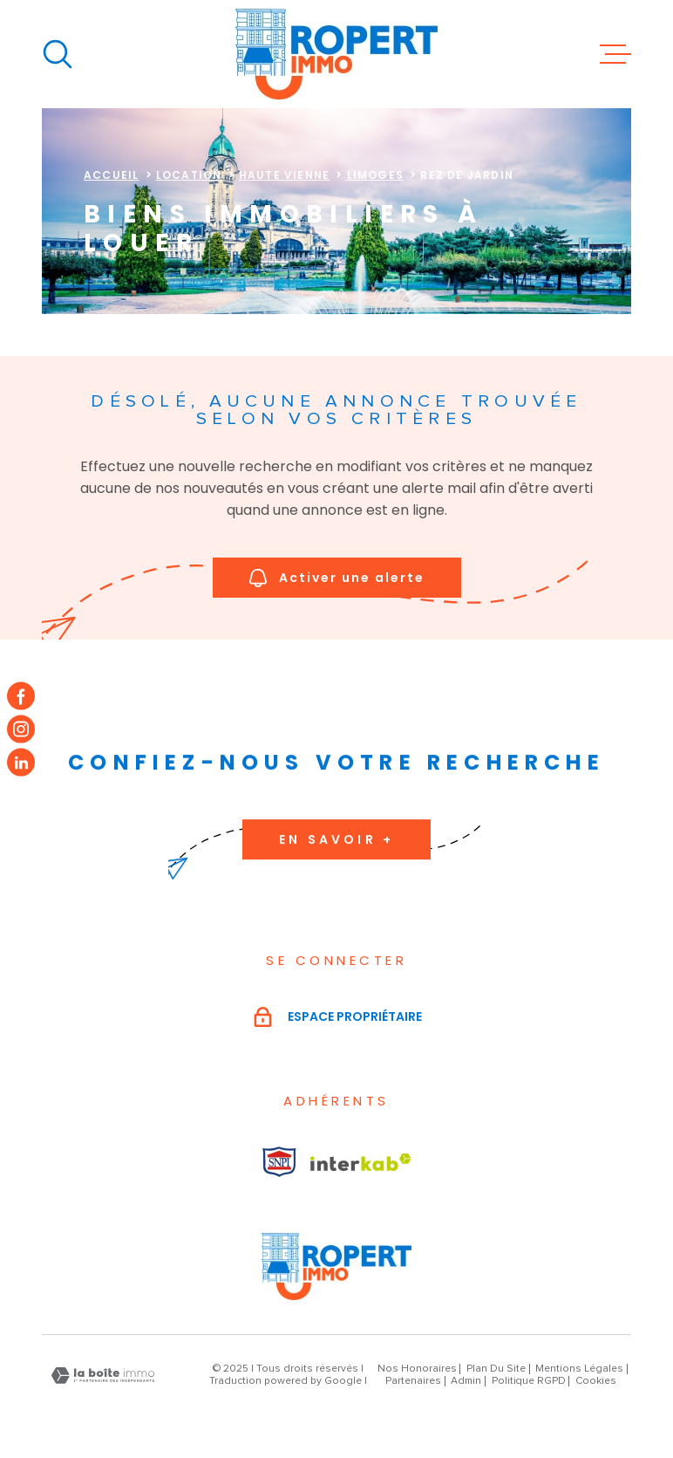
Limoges (375, 175)
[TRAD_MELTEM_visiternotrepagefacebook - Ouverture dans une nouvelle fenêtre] (21, 695)
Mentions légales (579, 1369)
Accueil (111, 175)
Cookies (595, 1381)
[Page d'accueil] (336, 54)
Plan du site (496, 1369)
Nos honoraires (417, 1369)
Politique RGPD (529, 1381)
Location (189, 175)
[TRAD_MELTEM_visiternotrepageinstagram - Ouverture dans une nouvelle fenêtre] (21, 729)
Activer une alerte (337, 577)
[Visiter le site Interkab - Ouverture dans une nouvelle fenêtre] (279, 1162)
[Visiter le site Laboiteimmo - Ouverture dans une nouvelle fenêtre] (103, 1375)
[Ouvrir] (57, 54)
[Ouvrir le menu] (615, 54)
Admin (466, 1381)
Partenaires (413, 1381)
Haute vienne (284, 175)
